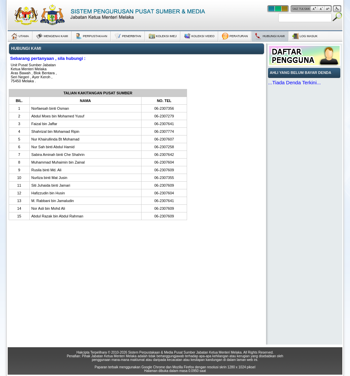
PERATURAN (235, 36)
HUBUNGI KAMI (270, 36)
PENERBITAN (127, 36)
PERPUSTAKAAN (91, 36)
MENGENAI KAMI (52, 36)
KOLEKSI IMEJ (163, 35)
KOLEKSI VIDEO (199, 36)
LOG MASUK (305, 36)
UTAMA (20, 36)
